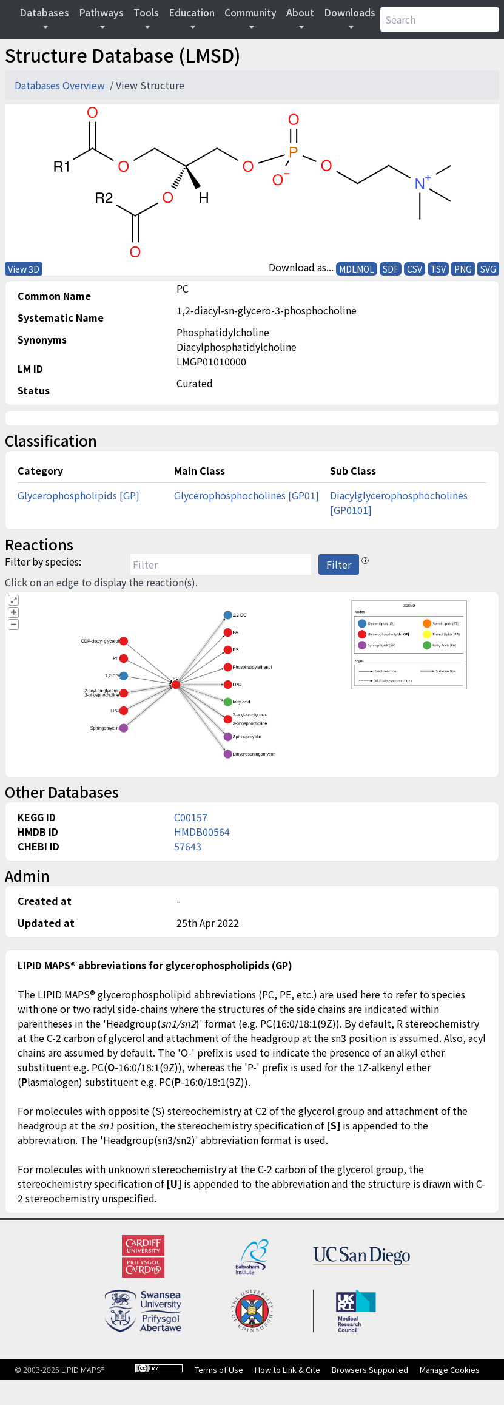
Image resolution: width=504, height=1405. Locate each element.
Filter (338, 564)
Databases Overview (61, 85)
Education (192, 12)
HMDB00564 (202, 831)
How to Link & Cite (287, 1369)
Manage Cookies (450, 1369)
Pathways (101, 12)
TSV (438, 269)
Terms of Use (219, 1369)
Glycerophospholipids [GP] (78, 495)
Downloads (349, 12)
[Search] (439, 19)
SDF (390, 269)
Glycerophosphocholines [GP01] (246, 495)
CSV (414, 269)
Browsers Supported (370, 1369)
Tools (146, 12)
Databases (44, 12)
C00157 (190, 817)
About (300, 12)
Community (250, 12)
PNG (463, 269)
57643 (187, 846)
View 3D (23, 269)
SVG (488, 269)
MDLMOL (356, 269)
